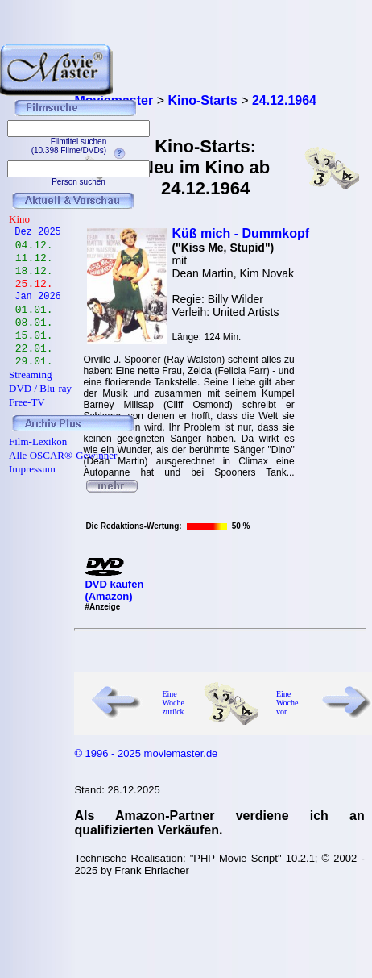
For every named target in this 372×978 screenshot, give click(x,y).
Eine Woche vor (287, 702)
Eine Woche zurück (173, 702)
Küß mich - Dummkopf (240, 233)
